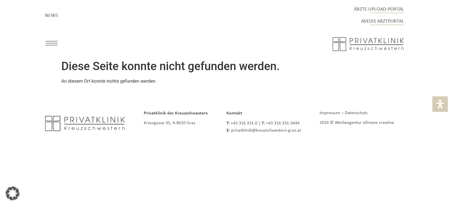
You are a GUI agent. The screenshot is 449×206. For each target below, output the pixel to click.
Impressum (330, 113)
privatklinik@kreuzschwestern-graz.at (266, 130)
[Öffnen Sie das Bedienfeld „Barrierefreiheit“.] (440, 104)
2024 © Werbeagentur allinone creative (357, 122)
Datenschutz (356, 113)
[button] (51, 44)
